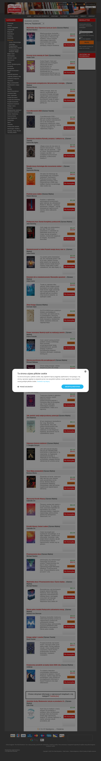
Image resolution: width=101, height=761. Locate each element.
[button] (25, 386)
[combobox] (85, 371)
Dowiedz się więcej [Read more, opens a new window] (43, 381)
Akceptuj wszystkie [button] (72, 386)
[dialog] (50, 380)
